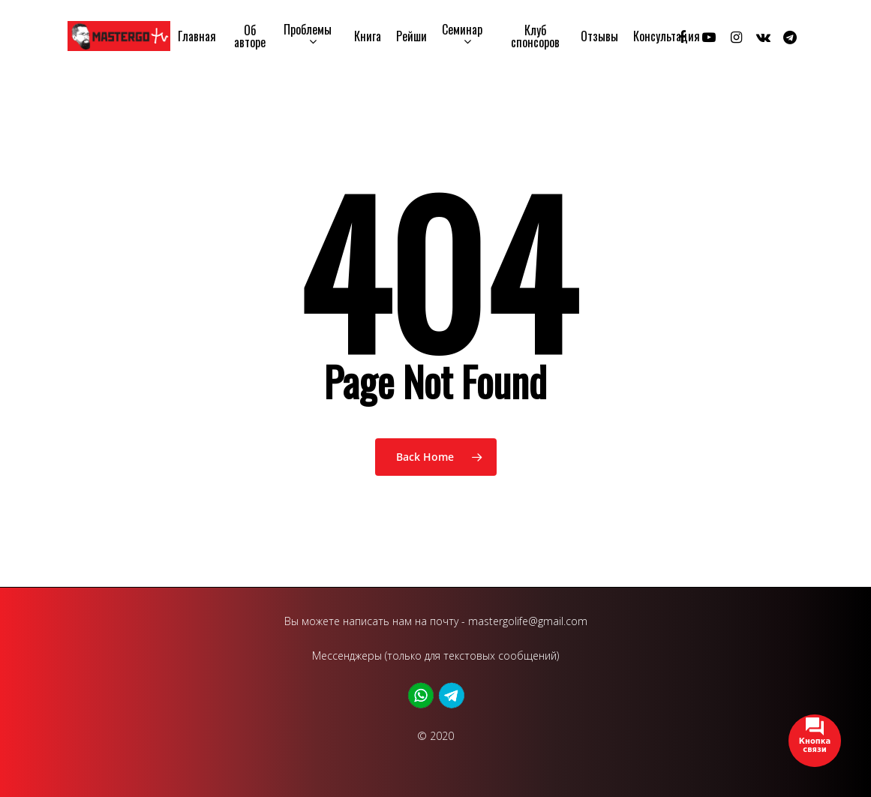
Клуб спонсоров (535, 36)
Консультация (666, 36)
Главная (197, 36)
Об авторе (250, 36)
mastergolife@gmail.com (527, 621)
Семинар (462, 36)
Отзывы (599, 36)
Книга (367, 36)
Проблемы (308, 36)
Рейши (411, 36)
